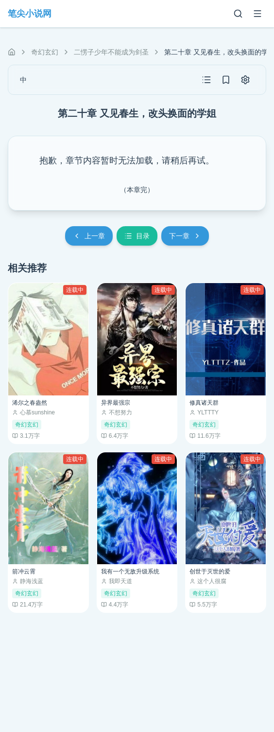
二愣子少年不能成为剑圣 (111, 52)
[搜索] (238, 13)
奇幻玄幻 (44, 52)
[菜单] (257, 13)
